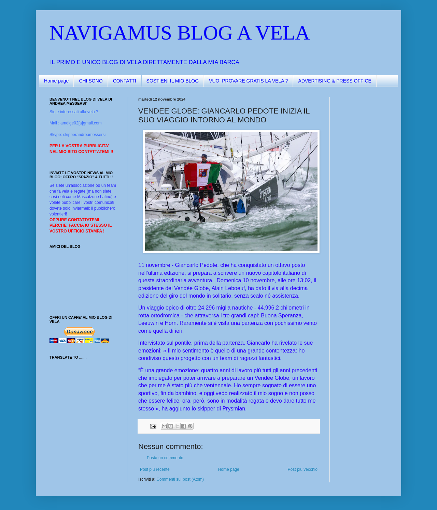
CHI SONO (90, 81)
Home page (56, 81)
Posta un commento (165, 457)
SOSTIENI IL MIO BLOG (172, 81)
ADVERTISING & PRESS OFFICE (334, 81)
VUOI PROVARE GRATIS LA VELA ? (248, 81)
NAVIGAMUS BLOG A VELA (180, 32)
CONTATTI (124, 81)
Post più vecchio (303, 469)
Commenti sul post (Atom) (180, 479)
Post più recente (155, 469)
